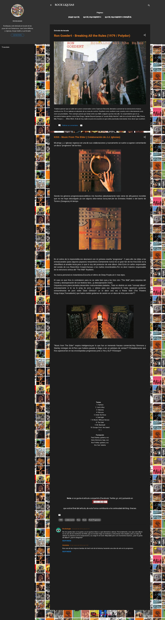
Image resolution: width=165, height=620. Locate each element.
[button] (144, 35)
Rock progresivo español (118, 17)
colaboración (69, 520)
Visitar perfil (17, 35)
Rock (84, 520)
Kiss (78, 520)
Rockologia (66, 529)
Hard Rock (73, 17)
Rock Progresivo (92, 17)
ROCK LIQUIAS (64, 5)
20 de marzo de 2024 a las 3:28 (79, 545)
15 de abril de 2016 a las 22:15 (80, 529)
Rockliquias (17, 21)
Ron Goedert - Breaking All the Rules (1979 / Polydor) (92, 35)
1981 (61, 520)
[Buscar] (149, 6)
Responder (66, 541)
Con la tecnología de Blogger (99, 614)
